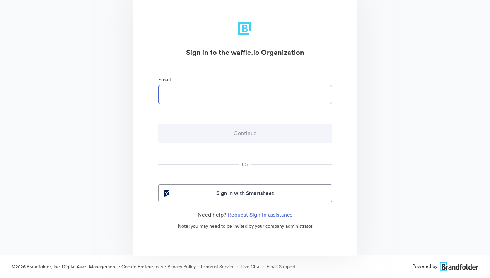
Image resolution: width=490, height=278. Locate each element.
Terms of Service (217, 266)
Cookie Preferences (142, 266)
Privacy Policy (181, 266)
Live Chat (250, 266)
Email (164, 79)
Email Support (280, 266)
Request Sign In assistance (260, 214)
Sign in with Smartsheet (218, 193)
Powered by (445, 266)
